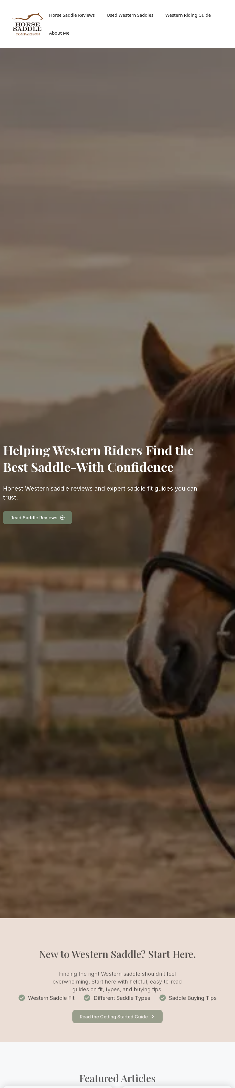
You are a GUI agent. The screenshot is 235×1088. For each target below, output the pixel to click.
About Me (59, 33)
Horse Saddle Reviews (72, 15)
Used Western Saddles (130, 15)
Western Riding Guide (188, 15)
